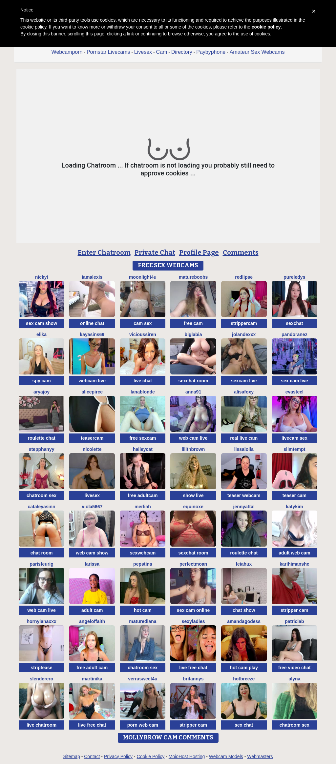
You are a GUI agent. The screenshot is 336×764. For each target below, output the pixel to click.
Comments (241, 252)
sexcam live (244, 380)
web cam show (92, 552)
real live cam (244, 438)
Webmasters (260, 756)
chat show (244, 610)
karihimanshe (294, 564)
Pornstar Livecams (108, 52)
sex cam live (294, 380)
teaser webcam (243, 495)
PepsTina (142, 564)
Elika (41, 334)
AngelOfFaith (92, 621)
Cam (161, 52)
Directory (181, 52)
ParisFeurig (41, 564)
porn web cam (142, 725)
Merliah (143, 506)
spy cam (41, 380)
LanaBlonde (143, 391)
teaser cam (294, 495)
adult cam (92, 610)
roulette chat (41, 438)
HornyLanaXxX (41, 621)
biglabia (193, 334)
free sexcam (142, 438)
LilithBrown (193, 449)
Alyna (294, 678)
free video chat (294, 667)
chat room (42, 552)
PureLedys (294, 277)
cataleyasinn (41, 506)
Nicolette (92, 449)
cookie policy (266, 27)
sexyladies (193, 621)
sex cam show (41, 323)
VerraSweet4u (143, 678)
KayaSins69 (92, 334)
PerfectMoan (193, 564)
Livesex (143, 52)
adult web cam (294, 552)
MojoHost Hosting (187, 756)
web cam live (193, 438)
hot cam (143, 610)
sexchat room (193, 380)
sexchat (294, 323)
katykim (294, 506)
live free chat (193, 667)
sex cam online (193, 610)
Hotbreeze (244, 678)
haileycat (143, 449)
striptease (41, 667)
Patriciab (294, 621)
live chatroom (41, 725)
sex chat (244, 725)
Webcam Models (226, 756)
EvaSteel (294, 391)
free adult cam (92, 667)
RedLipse (244, 277)
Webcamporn (67, 52)
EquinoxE (193, 506)
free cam (193, 323)
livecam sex (294, 438)
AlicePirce (92, 391)
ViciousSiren (142, 334)
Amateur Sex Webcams (257, 52)
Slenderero (41, 678)
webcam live (92, 380)
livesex (92, 495)
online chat (92, 323)
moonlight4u (143, 277)
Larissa (92, 564)
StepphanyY (41, 449)
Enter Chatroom (104, 252)
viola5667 (92, 506)
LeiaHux (244, 564)
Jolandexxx (244, 334)
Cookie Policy (151, 756)
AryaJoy (41, 391)
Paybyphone (210, 52)
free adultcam (143, 495)
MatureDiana (142, 621)
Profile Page (199, 252)
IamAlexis (92, 277)
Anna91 (193, 391)
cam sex (143, 323)
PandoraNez (294, 334)
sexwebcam (143, 552)
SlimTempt (294, 449)
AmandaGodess (244, 621)
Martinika (92, 678)
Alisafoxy (244, 391)
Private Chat (155, 252)
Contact (92, 756)
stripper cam (294, 610)
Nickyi (41, 277)
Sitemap (71, 756)
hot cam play (244, 667)
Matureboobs (193, 277)
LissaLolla (244, 449)
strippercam (244, 323)
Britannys (193, 678)
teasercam (92, 438)
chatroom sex (41, 495)
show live (193, 495)
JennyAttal (244, 506)
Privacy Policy (118, 756)
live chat (143, 380)
